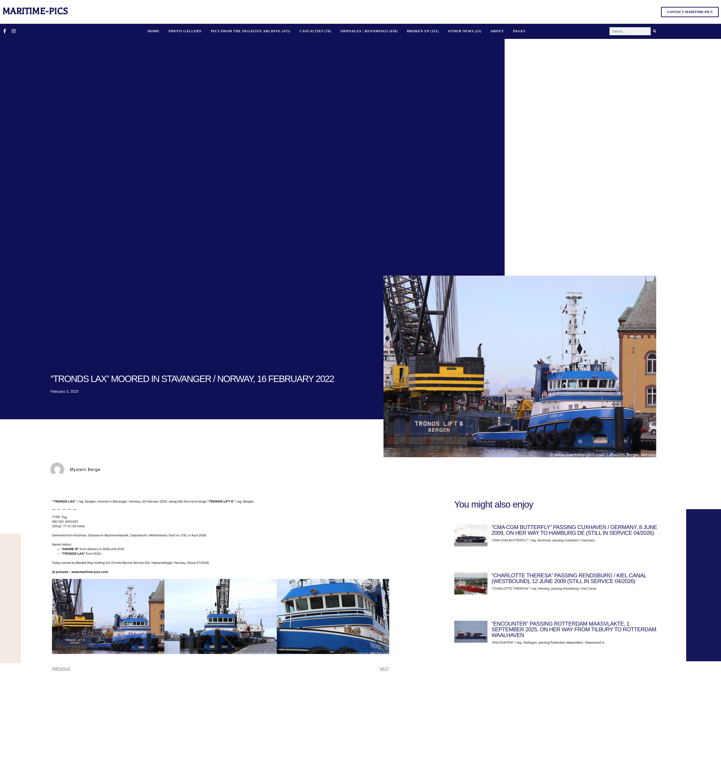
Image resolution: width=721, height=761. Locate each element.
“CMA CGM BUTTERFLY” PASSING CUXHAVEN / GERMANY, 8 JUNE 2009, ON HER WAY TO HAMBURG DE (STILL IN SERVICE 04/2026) (574, 530)
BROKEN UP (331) (423, 31)
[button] (57, 617)
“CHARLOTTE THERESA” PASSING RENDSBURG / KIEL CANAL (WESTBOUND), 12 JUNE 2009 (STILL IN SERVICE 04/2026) (569, 578)
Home (154, 31)
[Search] (655, 31)
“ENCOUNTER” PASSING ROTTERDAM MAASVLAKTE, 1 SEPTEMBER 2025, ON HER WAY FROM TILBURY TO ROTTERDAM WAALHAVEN (574, 629)
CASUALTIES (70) (315, 31)
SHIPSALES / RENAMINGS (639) (369, 31)
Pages (519, 31)
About (497, 31)
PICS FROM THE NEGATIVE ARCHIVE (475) (251, 31)
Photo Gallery (185, 31)
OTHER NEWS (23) (465, 31)
